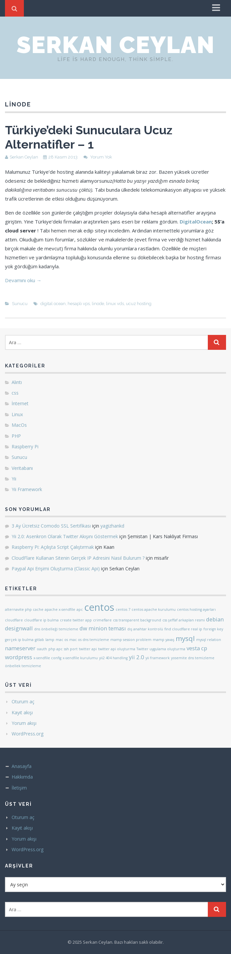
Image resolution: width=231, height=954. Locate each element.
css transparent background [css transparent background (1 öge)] (137, 620)
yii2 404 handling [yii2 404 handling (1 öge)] (113, 658)
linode (98, 303)
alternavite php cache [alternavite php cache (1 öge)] (24, 609)
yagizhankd (112, 526)
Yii (14, 479)
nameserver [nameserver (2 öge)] (20, 648)
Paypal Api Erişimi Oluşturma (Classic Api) (56, 568)
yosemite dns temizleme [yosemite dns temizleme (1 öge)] (192, 658)
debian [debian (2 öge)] (215, 619)
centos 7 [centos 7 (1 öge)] (123, 609)
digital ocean (53, 303)
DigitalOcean (196, 221)
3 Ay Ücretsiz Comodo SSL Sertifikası (51, 526)
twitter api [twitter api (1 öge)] (88, 649)
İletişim (19, 788)
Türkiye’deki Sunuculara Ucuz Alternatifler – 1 (88, 137)
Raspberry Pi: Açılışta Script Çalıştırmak (53, 547)
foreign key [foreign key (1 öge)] (213, 629)
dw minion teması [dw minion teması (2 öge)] (103, 628)
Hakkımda (22, 777)
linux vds (115, 303)
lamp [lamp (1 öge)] (49, 639)
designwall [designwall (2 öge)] (19, 628)
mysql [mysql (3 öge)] (185, 638)
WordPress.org (27, 734)
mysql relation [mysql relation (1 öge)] (208, 639)
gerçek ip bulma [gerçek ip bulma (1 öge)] (19, 639)
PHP (16, 436)
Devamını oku (23, 280)
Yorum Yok (101, 157)
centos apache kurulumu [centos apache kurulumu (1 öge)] (154, 609)
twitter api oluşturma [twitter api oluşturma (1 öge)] (116, 649)
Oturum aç (23, 701)
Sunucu (20, 303)
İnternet (20, 403)
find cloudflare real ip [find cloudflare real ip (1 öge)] (183, 629)
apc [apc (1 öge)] (80, 609)
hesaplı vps (79, 303)
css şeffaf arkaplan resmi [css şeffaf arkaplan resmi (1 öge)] (183, 620)
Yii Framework (27, 489)
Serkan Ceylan (116, 44)
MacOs (19, 425)
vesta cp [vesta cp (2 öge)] (197, 648)
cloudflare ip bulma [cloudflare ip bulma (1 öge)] (41, 620)
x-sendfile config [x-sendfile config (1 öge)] (47, 658)
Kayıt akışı (22, 712)
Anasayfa (21, 766)
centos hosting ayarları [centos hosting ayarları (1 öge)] (196, 609)
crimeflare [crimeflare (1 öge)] (102, 620)
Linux (17, 414)
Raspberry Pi (25, 446)
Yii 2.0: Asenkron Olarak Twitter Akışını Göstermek (65, 536)
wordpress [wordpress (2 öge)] (18, 657)
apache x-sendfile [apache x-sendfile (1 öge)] (60, 609)
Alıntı (17, 382)
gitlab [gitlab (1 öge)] (39, 639)
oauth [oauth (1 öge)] (42, 649)
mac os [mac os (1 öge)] (62, 639)
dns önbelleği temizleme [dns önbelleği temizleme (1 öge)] (56, 629)
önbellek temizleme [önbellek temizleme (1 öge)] (23, 666)
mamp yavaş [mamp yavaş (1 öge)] (163, 639)
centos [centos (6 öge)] (99, 607)
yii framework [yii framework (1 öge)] (157, 658)
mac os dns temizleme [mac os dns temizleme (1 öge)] (89, 639)
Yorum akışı (24, 723)
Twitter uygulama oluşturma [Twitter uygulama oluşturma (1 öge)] (161, 649)
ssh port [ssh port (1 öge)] (71, 649)
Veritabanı (22, 468)
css (15, 393)
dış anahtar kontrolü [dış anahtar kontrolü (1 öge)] (145, 629)
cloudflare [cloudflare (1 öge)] (14, 620)
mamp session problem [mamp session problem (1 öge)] (130, 639)
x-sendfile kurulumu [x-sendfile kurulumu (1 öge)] (80, 658)
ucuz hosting (138, 303)
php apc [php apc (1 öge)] (55, 649)
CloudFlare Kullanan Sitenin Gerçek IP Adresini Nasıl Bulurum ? (78, 558)
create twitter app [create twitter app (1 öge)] (76, 620)
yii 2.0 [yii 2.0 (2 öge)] (136, 657)
